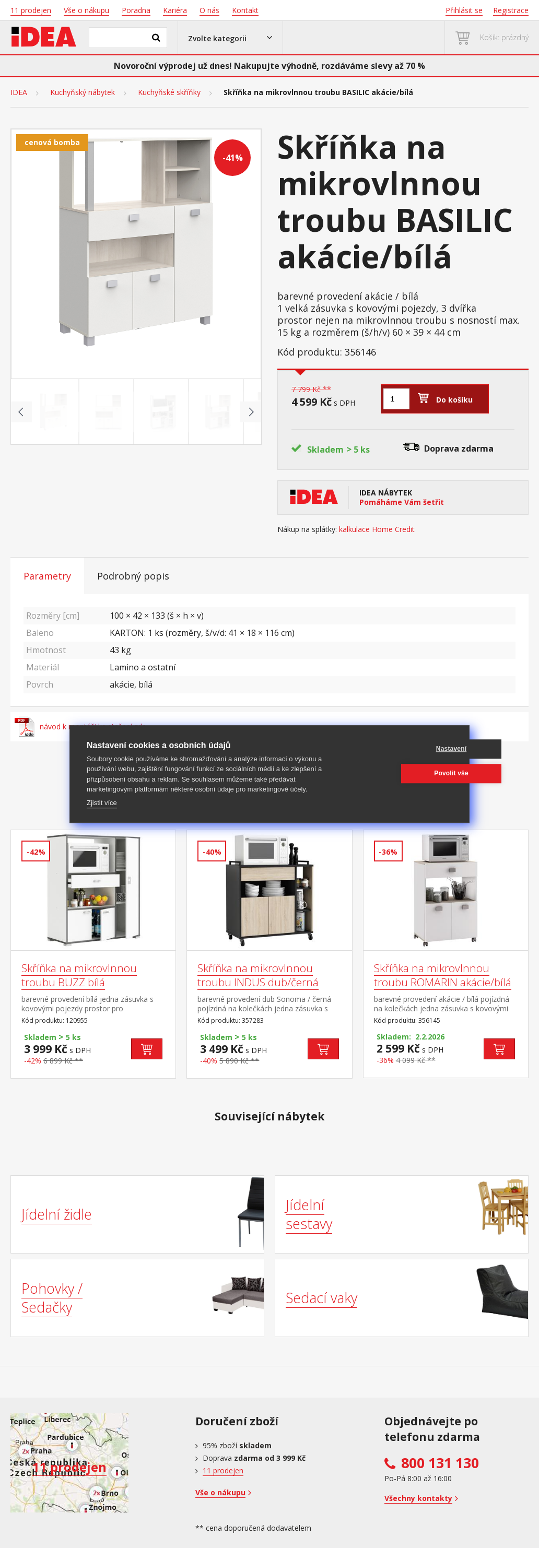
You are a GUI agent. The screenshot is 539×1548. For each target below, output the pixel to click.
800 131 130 (440, 1463)
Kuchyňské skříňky (169, 92)
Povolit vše (402, 773)
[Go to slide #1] (54, 412)
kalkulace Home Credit (377, 529)
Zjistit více (102, 803)
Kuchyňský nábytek (82, 92)
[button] (230, 37)
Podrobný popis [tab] (133, 576)
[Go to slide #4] (218, 412)
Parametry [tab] (47, 576)
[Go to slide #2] (109, 412)
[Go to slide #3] (163, 412)
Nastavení (402, 748)
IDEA (18, 92)
